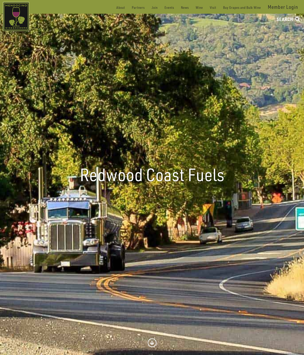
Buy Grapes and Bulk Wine (242, 7)
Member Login (283, 7)
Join (155, 7)
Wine (199, 7)
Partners (138, 7)
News (185, 7)
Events (169, 7)
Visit (213, 7)
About (120, 7)
